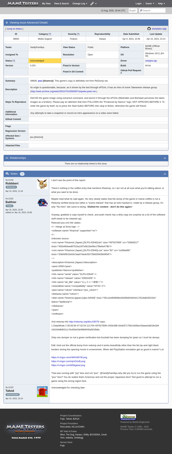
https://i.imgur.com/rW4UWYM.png (69, 357)
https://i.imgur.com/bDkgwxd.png (68, 365)
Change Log (79, 3)
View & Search (61, 3)
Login (139, 3)
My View (46, 3)
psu (40, 80)
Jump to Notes (14, 28)
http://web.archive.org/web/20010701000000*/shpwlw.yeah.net (63, 91)
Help (160, 3)
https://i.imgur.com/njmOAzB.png (68, 361)
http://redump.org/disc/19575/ (84, 321)
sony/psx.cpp (159, 28)
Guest (149, 3)
